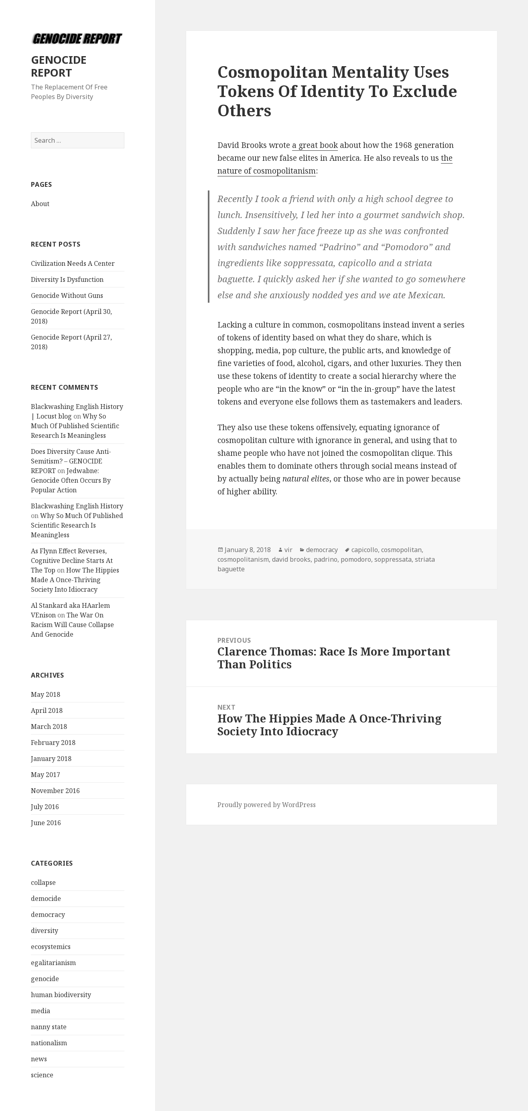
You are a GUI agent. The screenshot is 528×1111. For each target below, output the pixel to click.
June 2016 (46, 822)
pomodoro (356, 559)
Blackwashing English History (77, 506)
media (40, 1010)
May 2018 (45, 694)
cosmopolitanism (243, 559)
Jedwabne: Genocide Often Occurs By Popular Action (71, 480)
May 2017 (45, 774)
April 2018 (47, 710)
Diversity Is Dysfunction (67, 279)
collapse (43, 882)
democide (46, 898)
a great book (315, 145)
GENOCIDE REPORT (59, 66)
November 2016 (55, 790)
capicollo (364, 549)
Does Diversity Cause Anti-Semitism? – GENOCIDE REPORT (71, 461)
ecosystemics (51, 946)
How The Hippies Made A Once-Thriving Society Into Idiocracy (75, 580)
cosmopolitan (401, 549)
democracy (48, 914)
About (40, 203)
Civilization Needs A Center (73, 263)
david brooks (291, 559)
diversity (44, 930)
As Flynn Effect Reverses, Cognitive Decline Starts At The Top (72, 560)
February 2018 (53, 742)
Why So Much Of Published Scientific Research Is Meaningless (75, 426)
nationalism (49, 1042)
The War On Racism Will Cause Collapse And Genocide (72, 625)
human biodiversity (61, 994)
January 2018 (51, 758)
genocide (45, 978)
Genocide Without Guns (67, 295)
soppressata (393, 559)
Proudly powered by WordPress (266, 804)
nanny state (49, 1026)
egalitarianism (53, 962)
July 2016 (45, 806)
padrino (325, 559)
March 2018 (49, 726)
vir (288, 549)
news (39, 1058)
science (42, 1075)
